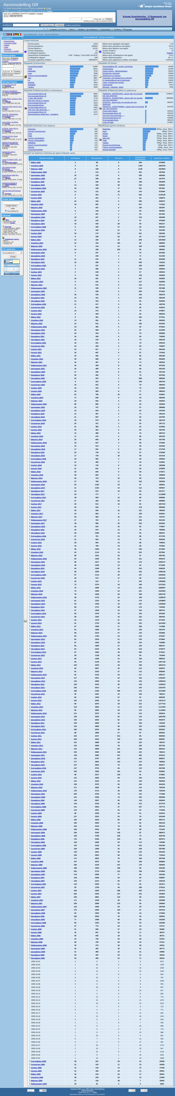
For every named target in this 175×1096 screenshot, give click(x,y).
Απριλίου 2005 (36, 1077)
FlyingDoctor (9, 170)
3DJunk (31, 147)
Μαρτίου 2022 (35, 324)
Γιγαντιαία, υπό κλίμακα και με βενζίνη (117, 78)
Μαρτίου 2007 (35, 903)
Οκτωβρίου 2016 (37, 533)
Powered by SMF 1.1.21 (78, 1089)
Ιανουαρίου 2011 (37, 755)
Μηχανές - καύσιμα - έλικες (113, 87)
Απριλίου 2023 (36, 282)
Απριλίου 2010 (36, 784)
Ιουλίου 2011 (35, 736)
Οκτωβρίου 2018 (37, 456)
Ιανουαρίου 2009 (37, 833)
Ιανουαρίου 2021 (37, 369)
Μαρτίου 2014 (35, 633)
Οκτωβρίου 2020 (37, 378)
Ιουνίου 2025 (35, 198)
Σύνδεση (116, 29)
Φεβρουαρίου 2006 (38, 945)
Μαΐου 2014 (35, 626)
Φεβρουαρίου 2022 (38, 327)
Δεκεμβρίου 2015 (37, 565)
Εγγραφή (127, 29)
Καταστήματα (9, 41)
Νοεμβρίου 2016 (36, 530)
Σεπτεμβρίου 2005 (37, 1061)
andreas (31, 82)
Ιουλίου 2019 (35, 427)
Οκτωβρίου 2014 (37, 610)
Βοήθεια (80, 29)
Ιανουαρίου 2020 (37, 407)
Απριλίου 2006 (36, 939)
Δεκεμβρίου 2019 (37, 411)
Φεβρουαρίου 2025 (38, 211)
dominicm (8, 194)
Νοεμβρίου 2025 (36, 182)
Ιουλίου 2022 (35, 311)
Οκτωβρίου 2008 (37, 842)
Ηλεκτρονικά (107, 85)
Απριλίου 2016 (36, 552)
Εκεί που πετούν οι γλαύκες (38, 101)
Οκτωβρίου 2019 (37, 417)
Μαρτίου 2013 (35, 671)
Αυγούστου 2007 (37, 887)
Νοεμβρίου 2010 (36, 762)
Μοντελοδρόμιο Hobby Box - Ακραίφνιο (43, 114)
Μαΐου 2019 (35, 433)
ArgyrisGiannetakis (11, 162)
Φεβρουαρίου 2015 (38, 597)
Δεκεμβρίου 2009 (37, 797)
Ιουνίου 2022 (35, 314)
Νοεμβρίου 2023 (36, 259)
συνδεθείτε (32, 13)
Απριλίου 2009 (36, 823)
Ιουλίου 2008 (35, 852)
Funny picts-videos (110, 111)
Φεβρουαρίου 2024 (38, 249)
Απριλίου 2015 (36, 591)
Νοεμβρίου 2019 (36, 414)
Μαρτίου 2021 (35, 362)
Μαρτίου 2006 (35, 942)
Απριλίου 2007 (36, 900)
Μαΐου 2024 (35, 240)
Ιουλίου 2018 (35, 465)
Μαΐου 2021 (35, 356)
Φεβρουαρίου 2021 (38, 365)
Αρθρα (6, 45)
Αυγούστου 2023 (37, 269)
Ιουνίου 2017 (35, 507)
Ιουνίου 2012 (35, 700)
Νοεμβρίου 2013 (36, 646)
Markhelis (8, 86)
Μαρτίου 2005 (35, 1081)
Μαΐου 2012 (35, 704)
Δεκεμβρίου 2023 (37, 256)
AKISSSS (8, 102)
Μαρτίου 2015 (35, 594)
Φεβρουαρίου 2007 (38, 907)
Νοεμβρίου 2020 (36, 375)
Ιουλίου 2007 (35, 891)
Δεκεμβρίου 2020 (37, 372)
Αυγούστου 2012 (37, 694)
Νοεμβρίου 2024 (36, 220)
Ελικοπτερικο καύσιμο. (8, 152)
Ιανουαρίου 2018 (37, 485)
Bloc (95, 1092)
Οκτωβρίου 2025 (37, 185)
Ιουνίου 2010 (35, 778)
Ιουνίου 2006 (35, 932)
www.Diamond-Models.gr (9, 183)
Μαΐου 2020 (35, 394)
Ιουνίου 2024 (35, 237)
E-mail (47, 8)
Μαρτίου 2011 (35, 749)
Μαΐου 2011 (35, 742)
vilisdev (7, 123)
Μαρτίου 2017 (35, 517)
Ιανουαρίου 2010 (37, 794)
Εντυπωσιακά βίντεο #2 (37, 107)
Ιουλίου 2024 (35, 233)
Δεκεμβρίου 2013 (37, 642)
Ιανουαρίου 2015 (37, 601)
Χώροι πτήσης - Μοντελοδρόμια (115, 71)
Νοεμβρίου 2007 (36, 878)
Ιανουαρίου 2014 (37, 639)
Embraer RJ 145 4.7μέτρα (10, 136)
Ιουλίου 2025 (35, 195)
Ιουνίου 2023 (35, 275)
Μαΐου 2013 (35, 665)
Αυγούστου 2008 (37, 849)
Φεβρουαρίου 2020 (38, 404)
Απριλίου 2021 (36, 359)
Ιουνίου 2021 (35, 353)
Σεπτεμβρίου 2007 (37, 884)
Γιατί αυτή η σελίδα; (11, 51)
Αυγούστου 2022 (37, 307)
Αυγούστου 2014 (37, 617)
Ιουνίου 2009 (35, 816)
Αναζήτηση (91, 29)
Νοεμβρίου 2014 (36, 607)
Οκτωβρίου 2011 (37, 726)
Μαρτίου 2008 (35, 865)
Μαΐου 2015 (35, 588)
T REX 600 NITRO (35, 98)
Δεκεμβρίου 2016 (37, 527)
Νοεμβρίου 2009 (36, 800)
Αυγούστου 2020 (37, 385)
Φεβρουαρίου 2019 (38, 443)
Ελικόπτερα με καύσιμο (112, 76)
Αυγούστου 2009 (37, 810)
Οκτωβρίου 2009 (37, 804)
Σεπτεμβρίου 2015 (37, 575)
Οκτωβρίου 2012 (37, 688)
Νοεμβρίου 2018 (36, 452)
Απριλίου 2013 (36, 668)
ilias (29, 78)
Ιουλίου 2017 (35, 504)
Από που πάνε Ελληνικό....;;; (39, 110)
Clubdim (49, 11)
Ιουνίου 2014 (35, 623)
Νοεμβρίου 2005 (36, 955)
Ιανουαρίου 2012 (37, 717)
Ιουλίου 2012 (35, 697)
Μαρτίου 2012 (35, 710)
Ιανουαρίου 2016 (37, 562)
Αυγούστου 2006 (37, 926)
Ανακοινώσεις (108, 69)
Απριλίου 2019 (36, 436)
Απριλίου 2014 (36, 630)
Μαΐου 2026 (35, 162)
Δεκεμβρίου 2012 (37, 681)
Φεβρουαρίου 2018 (38, 481)
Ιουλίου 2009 (35, 813)
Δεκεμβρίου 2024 (37, 217)
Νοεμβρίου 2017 (36, 491)
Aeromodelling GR (30, 34)
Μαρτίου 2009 (35, 826)
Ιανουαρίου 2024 (37, 253)
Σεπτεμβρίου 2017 (37, 498)
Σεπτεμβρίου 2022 (37, 304)
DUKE (105, 136)
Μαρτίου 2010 (35, 787)
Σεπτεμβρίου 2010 (37, 768)
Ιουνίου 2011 (35, 739)
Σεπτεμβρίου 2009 (37, 807)
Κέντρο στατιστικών (52, 34)
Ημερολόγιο (104, 29)
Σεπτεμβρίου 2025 (37, 188)
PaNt (30, 69)
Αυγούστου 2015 (37, 578)
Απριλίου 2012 (36, 707)
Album (70, 29)
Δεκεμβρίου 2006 (37, 913)
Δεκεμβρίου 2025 (37, 179)
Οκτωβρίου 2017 (37, 494)
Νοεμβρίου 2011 (36, 723)
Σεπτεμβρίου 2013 (37, 652)
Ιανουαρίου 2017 (37, 523)
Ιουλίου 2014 (35, 620)
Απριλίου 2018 (36, 475)
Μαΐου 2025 (35, 201)
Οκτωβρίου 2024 (37, 224)
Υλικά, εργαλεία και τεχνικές (113, 82)
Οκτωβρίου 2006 (37, 920)
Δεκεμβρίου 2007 (37, 874)
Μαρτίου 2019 (35, 440)
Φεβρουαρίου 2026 (38, 172)
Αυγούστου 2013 (37, 655)
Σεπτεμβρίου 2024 (37, 227)
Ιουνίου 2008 (35, 855)
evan (30, 73)
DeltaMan (32, 85)
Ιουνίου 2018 (35, 469)
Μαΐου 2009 (35, 820)
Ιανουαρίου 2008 (37, 871)
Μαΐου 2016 (35, 549)
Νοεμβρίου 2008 (36, 839)
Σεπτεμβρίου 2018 (37, 459)
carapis (7, 138)
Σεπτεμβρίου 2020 (37, 382)
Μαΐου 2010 (35, 781)
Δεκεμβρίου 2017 (37, 488)
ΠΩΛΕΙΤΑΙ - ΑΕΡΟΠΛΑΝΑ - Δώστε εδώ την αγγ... (10, 115)
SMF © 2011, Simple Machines (95, 1089)
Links (6, 47)
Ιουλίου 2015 (35, 581)
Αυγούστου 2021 (37, 346)
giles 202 (106, 138)
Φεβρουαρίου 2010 (38, 791)
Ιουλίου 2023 (35, 272)
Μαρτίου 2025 (35, 208)
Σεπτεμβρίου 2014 (37, 613)
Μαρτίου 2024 (35, 246)
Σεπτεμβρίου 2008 (37, 845)
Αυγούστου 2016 (37, 539)
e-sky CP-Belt (108, 122)
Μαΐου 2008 (35, 858)
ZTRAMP (8, 117)
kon (6, 109)
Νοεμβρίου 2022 (36, 298)
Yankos (31, 87)
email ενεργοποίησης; (16, 15)
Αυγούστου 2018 (37, 462)
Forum (61, 29)
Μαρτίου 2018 (35, 478)
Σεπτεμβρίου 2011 (37, 729)
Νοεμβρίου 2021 (36, 336)
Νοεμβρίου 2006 (36, 916)
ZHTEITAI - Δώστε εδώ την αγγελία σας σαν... (10, 129)
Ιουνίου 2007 (35, 894)
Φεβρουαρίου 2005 (38, 1084)
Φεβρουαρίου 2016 (38, 559)
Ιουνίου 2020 (35, 391)
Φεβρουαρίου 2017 (38, 520)
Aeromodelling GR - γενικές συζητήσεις (118, 67)
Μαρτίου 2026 (35, 169)
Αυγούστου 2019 (37, 423)
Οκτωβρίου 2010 (37, 765)
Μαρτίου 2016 (35, 556)
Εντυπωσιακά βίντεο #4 (37, 103)
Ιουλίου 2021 (35, 349)
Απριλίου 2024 (36, 243)
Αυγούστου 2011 (37, 733)
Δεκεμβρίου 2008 (37, 836)
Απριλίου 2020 (36, 398)
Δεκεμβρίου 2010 (37, 758)
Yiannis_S (8, 153)
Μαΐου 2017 (35, 510)
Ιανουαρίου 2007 (37, 910)
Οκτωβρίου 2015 (37, 572)
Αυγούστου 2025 (37, 191)
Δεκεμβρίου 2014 (37, 604)
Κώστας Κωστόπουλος (37, 131)
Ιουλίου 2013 (35, 659)
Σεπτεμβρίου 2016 (37, 536)
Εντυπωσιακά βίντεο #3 (37, 112)
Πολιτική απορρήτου (87, 1090)
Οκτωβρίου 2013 (37, 649)
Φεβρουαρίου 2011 (38, 752)
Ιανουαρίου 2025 (37, 214)
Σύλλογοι (7, 49)
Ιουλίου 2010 (35, 775)
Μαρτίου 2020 (35, 401)
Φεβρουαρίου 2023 (38, 288)
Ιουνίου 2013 (35, 662)
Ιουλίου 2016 (35, 543)
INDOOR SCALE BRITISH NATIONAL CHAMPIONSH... (10, 143)
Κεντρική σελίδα (10, 43)
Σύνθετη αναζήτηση (72, 25)
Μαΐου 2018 (35, 472)
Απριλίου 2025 (36, 204)
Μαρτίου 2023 (35, 285)
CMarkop (8, 178)
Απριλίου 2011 (36, 746)
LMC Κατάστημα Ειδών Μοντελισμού (9, 168)
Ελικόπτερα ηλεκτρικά (111, 73)
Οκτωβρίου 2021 (37, 340)
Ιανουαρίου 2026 (37, 175)
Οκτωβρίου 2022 (37, 301)
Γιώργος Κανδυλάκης (36, 138)
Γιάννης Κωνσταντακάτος (13, 92)
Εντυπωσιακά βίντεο (36, 105)
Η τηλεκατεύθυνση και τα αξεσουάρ (116, 80)
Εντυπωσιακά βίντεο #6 (9, 85)
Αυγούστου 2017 (37, 501)
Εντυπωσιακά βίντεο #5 (37, 96)
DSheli (105, 134)
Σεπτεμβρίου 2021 (37, 343)
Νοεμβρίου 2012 (36, 684)
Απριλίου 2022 (36, 320)
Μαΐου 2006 (35, 936)
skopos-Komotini (109, 150)
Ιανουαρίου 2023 (37, 291)
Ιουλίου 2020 (35, 388)
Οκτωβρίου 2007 (37, 881)
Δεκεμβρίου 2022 (37, 295)
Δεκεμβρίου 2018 (37, 449)
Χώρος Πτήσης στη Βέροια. (10, 122)
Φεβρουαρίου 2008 (38, 868)
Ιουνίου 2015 (35, 585)
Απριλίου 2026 (36, 166)
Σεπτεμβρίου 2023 (37, 266)
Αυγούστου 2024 (37, 230)
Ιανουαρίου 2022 (37, 330)
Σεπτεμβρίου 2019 (37, 420)
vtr (29, 80)
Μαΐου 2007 (35, 897)
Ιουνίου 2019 (35, 430)
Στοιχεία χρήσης (9, 55)
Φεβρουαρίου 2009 (38, 829)
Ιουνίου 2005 (35, 1071)
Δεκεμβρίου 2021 (37, 333)
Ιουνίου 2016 (35, 546)
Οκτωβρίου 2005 (37, 958)
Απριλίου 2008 (36, 862)
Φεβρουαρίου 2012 (38, 713)
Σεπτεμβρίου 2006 (37, 923)
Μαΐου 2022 (35, 317)
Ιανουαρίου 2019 (37, 446)
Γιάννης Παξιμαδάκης (36, 140)
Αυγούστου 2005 (37, 1065)
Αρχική (53, 29)
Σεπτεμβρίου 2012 (37, 691)
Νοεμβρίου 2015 (36, 568)
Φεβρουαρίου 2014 (38, 636)
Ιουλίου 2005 (35, 1068)
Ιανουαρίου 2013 (37, 678)
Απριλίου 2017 (36, 514)
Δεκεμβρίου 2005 (37, 952)
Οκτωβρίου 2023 (37, 262)
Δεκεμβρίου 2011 (37, 720)
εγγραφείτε (40, 13)
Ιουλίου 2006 (35, 929)
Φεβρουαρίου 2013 (38, 675)
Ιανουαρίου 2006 (37, 949)
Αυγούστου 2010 (37, 771)
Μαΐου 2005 (35, 1074)
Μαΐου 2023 (35, 278)
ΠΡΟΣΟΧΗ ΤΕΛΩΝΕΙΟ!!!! (10, 91)
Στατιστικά (6, 215)
